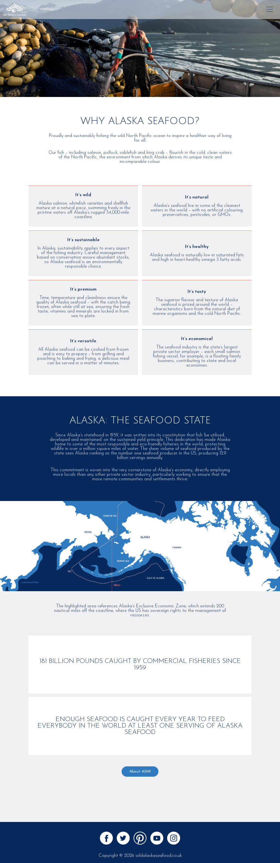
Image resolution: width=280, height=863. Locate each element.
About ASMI (140, 771)
